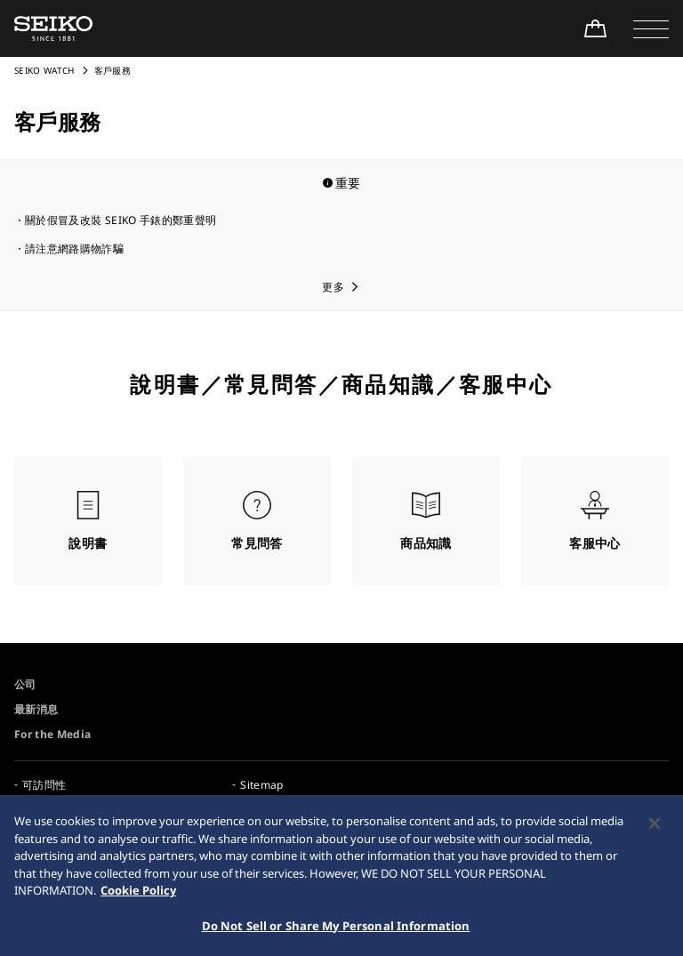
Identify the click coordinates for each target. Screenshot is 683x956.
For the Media (53, 734)
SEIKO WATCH (44, 70)
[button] (651, 28)
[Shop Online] (595, 28)
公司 (25, 684)
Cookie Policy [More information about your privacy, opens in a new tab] (138, 896)
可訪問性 (44, 784)
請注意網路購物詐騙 (74, 248)
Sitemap (261, 784)
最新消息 (36, 709)
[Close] (654, 828)
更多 (333, 286)
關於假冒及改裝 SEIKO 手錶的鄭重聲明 (120, 220)
